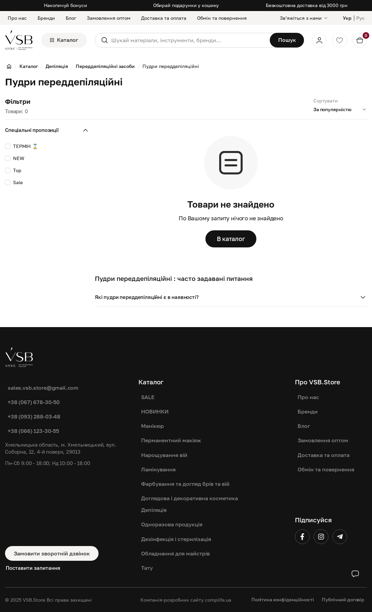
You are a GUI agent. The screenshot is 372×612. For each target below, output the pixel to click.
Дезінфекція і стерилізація (176, 539)
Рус (360, 18)
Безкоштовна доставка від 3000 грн (307, 5)
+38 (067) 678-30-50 (34, 402)
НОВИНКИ (155, 411)
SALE (147, 397)
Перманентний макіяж (171, 440)
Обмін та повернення (222, 18)
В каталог (231, 238)
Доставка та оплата (163, 18)
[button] (231, 297)
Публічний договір (343, 599)
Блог (71, 18)
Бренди (46, 18)
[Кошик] (359, 40)
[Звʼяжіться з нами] (304, 18)
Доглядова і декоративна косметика (189, 498)
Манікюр (152, 426)
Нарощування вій (164, 455)
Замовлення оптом (108, 18)
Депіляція (154, 510)
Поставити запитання (33, 568)
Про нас (17, 18)
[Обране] (339, 40)
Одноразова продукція (171, 524)
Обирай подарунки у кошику (186, 5)
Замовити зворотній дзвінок (52, 553)
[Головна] (9, 66)
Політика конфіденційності (282, 599)
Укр (347, 18)
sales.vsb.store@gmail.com (43, 387)
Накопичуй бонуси (65, 5)
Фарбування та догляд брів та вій (185, 483)
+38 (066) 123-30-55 (33, 431)
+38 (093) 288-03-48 (34, 416)
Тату (147, 567)
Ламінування (158, 469)
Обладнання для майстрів (175, 553)
